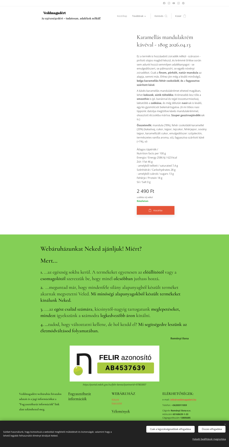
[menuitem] (123, 16)
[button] (161, 16)
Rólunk (115, 399)
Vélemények (121, 411)
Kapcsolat (117, 403)
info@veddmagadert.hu (183, 399)
